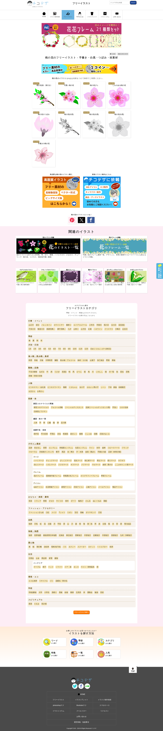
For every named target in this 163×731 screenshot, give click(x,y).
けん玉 (88, 501)
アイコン (37, 483)
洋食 (41, 360)
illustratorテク (82, 705)
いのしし (99, 372)
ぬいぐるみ (97, 501)
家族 (115, 387)
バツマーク (85, 464)
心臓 (49, 423)
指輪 (82, 512)
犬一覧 (111, 372)
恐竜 (127, 372)
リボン (69, 512)
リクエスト (104, 711)
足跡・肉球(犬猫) (114, 452)
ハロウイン (98, 329)
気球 (111, 547)
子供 (110, 387)
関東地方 (78, 535)
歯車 (104, 448)
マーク (36, 457)
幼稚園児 (122, 387)
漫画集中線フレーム (53, 476)
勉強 (96, 592)
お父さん (32, 391)
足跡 (30, 448)
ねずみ (41, 372)
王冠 (100, 512)
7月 (59, 349)
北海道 (61, 535)
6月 (54, 349)
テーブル (37, 567)
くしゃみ (88, 434)
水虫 (59, 434)
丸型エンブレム (81, 448)
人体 (35, 423)
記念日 (124, 329)
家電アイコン (66, 487)
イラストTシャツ (92, 15)
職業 (65, 387)
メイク (54, 512)
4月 (44, 349)
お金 (37, 558)
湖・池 (89, 524)
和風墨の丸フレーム (70, 476)
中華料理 (49, 360)
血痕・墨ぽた (90, 452)
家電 (50, 558)
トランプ (37, 501)
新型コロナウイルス (41, 407)
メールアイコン (104, 487)
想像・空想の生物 (35, 376)
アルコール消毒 (57, 407)
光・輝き (70, 452)
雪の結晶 (127, 524)
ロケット (91, 547)
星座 (30, 604)
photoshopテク (58, 705)
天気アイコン (79, 487)
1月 (30, 349)
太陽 (49, 524)
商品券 (44, 558)
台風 (104, 524)
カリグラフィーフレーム (90, 476)
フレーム (37, 472)
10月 (75, 349)
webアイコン (38, 487)
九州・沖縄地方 (126, 535)
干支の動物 (33, 372)
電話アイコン (117, 487)
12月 (86, 349)
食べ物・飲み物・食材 (38, 356)
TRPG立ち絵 (79, 15)
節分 (37, 325)
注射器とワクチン (40, 411)
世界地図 (37, 535)
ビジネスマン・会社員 (37, 387)
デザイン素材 (34, 444)
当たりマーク (39, 464)
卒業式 (99, 325)
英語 (63, 452)
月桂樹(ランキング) (46, 452)
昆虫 (122, 372)
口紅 (47, 512)
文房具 (78, 592)
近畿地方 (96, 535)
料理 (30, 360)
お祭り (76, 329)
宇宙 (59, 524)
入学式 (91, 325)
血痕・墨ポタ (108, 464)
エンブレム (53, 448)
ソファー (59, 567)
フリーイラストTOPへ (81, 612)
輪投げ (80, 501)
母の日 (106, 325)
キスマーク (75, 464)
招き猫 (44, 604)
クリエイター (81, 711)
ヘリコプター (102, 547)
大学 (40, 592)
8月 (64, 349)
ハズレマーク (51, 464)
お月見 (83, 329)
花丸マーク (78, 460)
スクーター (82, 547)
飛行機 (39, 547)
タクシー (72, 547)
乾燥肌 (65, 434)
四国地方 (114, 535)
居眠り (54, 592)
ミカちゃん (73, 387)
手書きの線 (102, 452)
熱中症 (36, 434)
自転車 (46, 547)
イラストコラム (105, 15)
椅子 (44, 567)
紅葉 (90, 329)
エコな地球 (33, 581)
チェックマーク (52, 460)
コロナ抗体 (124, 407)
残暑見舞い (51, 329)
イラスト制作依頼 (55, 15)
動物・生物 (33, 368)
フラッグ (125, 448)
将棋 (45, 501)
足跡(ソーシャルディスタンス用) (98, 407)
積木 (67, 501)
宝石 (76, 512)
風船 (105, 501)
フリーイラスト (81, 3)
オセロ (51, 501)
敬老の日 (41, 329)
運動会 (89, 592)
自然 (30, 520)
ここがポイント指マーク (124, 464)
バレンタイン (47, 325)
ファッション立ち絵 (36, 512)
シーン (103, 387)
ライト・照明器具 (87, 567)
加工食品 (100, 360)
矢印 (98, 448)
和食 (36, 360)
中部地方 (87, 535)
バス (64, 547)
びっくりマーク (66, 460)
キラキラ (121, 460)
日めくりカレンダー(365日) (100, 349)
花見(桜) (122, 325)
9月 (69, 349)
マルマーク (96, 464)
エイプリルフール (80, 325)
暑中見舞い (61, 329)
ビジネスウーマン (54, 387)
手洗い (114, 407)
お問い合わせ (117, 15)
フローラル (33, 452)
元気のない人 (105, 434)
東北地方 (69, 535)
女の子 (82, 387)
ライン (91, 448)
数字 (57, 452)
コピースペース (114, 448)
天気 (36, 524)
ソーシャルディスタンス (74, 407)
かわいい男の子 (93, 387)
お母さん (40, 391)
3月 (39, 349)
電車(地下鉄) (56, 547)
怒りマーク (112, 460)
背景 (45, 448)
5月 (49, 349)
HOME (44, 14)
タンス (76, 567)
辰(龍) (64, 372)
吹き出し (37, 448)
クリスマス (109, 329)
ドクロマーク (63, 464)
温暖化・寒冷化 (61, 581)
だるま (36, 604)
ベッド (50, 567)
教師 (72, 592)
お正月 (31, 325)
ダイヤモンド (91, 512)
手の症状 (44, 434)
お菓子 (92, 360)
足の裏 (63, 423)
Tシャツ (62, 512)
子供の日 (32, 329)
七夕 (69, 329)
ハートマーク (39, 460)
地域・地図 (33, 531)
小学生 (46, 592)
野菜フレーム (106, 476)
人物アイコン (91, 487)
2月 (35, 349)
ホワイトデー (59, 325)
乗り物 (31, 543)
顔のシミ (73, 434)
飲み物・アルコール (67, 360)
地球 (30, 524)
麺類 (56, 360)
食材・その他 (83, 360)
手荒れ (52, 434)
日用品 (31, 558)
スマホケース (105, 705)
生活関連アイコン (52, 487)
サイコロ (59, 501)
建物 (56, 558)
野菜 (108, 360)
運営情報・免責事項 (81, 722)
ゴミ (51, 581)
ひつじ (79, 372)
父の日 (113, 325)
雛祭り (68, 325)
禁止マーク (101, 460)
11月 (80, 349)
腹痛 (81, 434)
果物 (113, 360)
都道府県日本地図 (50, 535)
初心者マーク (90, 460)
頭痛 (95, 434)
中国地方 (105, 535)
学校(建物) (32, 592)
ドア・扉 (68, 567)
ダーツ (73, 501)
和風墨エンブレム (66, 448)
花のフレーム (39, 476)
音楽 (30, 501)
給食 (66, 592)
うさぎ (57, 372)
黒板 (60, 592)
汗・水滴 (79, 452)
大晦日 (117, 329)
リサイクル (43, 581)
